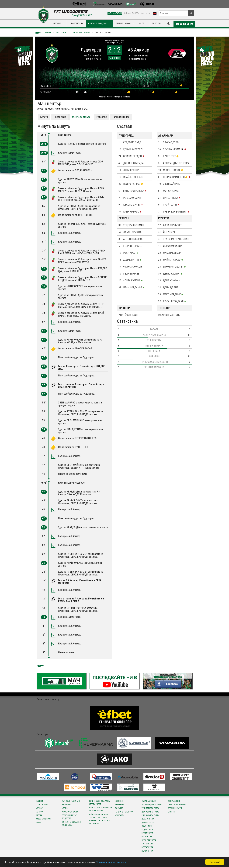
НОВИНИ (57, 23)
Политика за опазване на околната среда (100, 809)
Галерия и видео (121, 116)
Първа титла (147, 851)
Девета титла (148, 822)
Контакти (145, 13)
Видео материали (44, 819)
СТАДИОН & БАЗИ (123, 23)
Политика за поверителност (112, 862)
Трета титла (147, 844)
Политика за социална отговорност (99, 802)
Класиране (66, 805)
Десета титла (148, 819)
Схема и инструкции (177, 805)
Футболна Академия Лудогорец (71, 823)
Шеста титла (147, 833)
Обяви (38, 822)
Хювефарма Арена (70, 812)
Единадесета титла (150, 815)
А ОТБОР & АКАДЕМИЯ (98, 23)
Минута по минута (103, 32)
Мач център (61, 32)
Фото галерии (42, 805)
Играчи (65, 808)
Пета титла (147, 837)
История (119, 801)
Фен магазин (174, 801)
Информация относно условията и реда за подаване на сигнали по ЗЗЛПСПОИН (100, 819)
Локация (119, 808)
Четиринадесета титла (152, 805)
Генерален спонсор (124, 812)
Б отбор (39, 812)
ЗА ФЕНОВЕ (156, 23)
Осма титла (147, 826)
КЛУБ (141, 23)
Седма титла (147, 829)
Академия (119, 805)
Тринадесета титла (150, 808)
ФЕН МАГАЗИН (115, 13)
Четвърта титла (149, 840)
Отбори (39, 815)
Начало (48, 32)
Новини (39, 801)
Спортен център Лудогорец (69, 816)
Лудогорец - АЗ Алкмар (80, 32)
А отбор (39, 808)
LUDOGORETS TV (76, 23)
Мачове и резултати (71, 801)
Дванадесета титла (150, 812)
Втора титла (147, 847)
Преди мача (60, 116)
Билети (44, 116)
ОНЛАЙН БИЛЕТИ (131, 13)
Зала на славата (149, 801)
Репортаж (101, 116)
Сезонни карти (175, 808)
